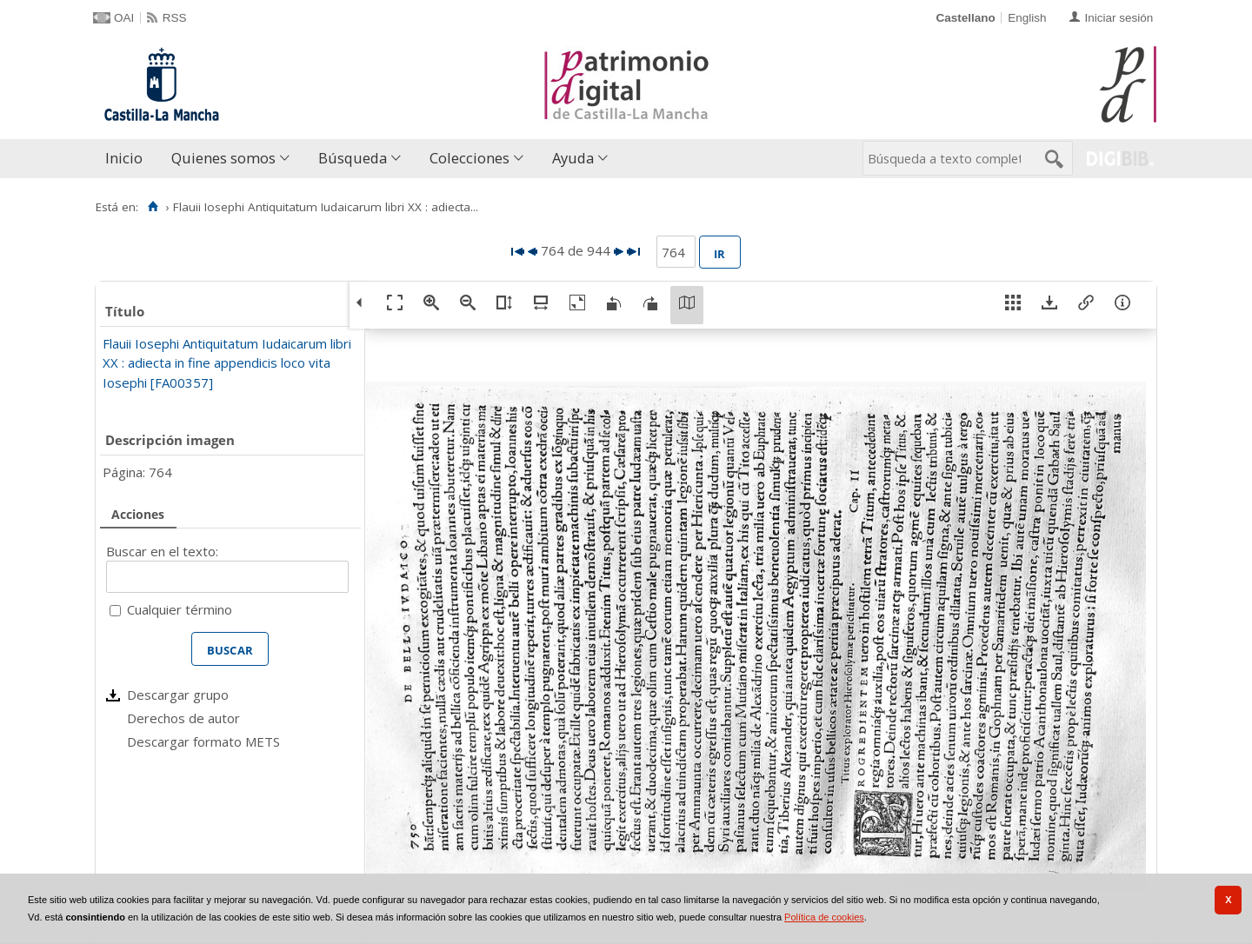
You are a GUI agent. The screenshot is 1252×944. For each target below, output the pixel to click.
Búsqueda (352, 158)
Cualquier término (179, 609)
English (1027, 17)
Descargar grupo (178, 694)
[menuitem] (127, 158)
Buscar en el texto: (162, 551)
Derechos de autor (183, 718)
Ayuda (573, 158)
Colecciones (469, 158)
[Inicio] (152, 207)
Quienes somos (223, 158)
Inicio (124, 158)
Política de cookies (824, 917)
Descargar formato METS (203, 741)
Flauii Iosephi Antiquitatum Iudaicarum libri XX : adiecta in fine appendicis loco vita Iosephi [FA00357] (227, 363)
